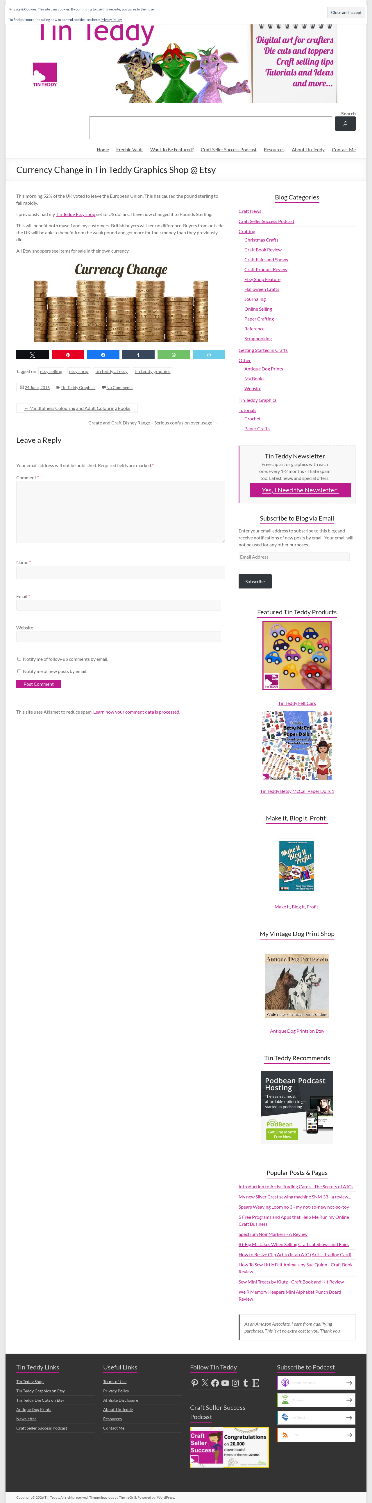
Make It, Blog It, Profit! (297, 906)
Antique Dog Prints (263, 368)
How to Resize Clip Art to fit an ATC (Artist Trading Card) (295, 1254)
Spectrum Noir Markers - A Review (273, 1234)
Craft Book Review (263, 249)
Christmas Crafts (261, 239)
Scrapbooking (258, 338)
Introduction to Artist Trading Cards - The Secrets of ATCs (296, 1186)
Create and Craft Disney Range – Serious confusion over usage (153, 422)
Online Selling (258, 309)
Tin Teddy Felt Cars (297, 703)
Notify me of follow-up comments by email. (65, 659)
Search (348, 113)
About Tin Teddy (308, 149)
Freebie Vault (129, 149)
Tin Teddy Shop (30, 1381)
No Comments (119, 387)
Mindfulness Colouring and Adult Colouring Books (77, 408)
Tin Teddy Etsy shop (75, 214)
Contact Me (344, 149)
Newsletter (26, 1418)
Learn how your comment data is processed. (136, 711)
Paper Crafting (259, 318)
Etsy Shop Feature (262, 279)
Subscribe (255, 581)
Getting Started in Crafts (263, 350)
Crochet (252, 418)
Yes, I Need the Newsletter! (300, 490)
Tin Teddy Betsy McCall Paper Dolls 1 (297, 791)
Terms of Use (114, 1381)
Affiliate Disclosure (120, 1400)
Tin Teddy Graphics (78, 387)
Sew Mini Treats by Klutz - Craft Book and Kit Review (291, 1281)
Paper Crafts (257, 428)
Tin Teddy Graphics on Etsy (40, 1390)
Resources (274, 149)
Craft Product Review (265, 269)
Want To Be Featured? (172, 149)
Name (23, 562)
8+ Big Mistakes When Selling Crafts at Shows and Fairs (294, 1244)
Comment (27, 477)
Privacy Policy (116, 1390)
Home (103, 149)
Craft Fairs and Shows (266, 259)
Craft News (250, 211)
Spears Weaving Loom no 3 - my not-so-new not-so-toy (294, 1206)
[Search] (345, 123)
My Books (254, 378)
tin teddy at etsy (111, 371)
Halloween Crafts (261, 289)
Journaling (255, 299)
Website (24, 627)
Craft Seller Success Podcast (229, 149)
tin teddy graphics (152, 371)
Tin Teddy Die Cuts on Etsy (40, 1400)
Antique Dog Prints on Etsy (297, 1031)
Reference (254, 328)
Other (245, 360)
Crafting (247, 231)
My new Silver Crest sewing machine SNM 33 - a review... (295, 1196)
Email (23, 596)
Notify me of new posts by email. (55, 671)
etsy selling (51, 371)
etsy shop (78, 371)
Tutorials (247, 410)
